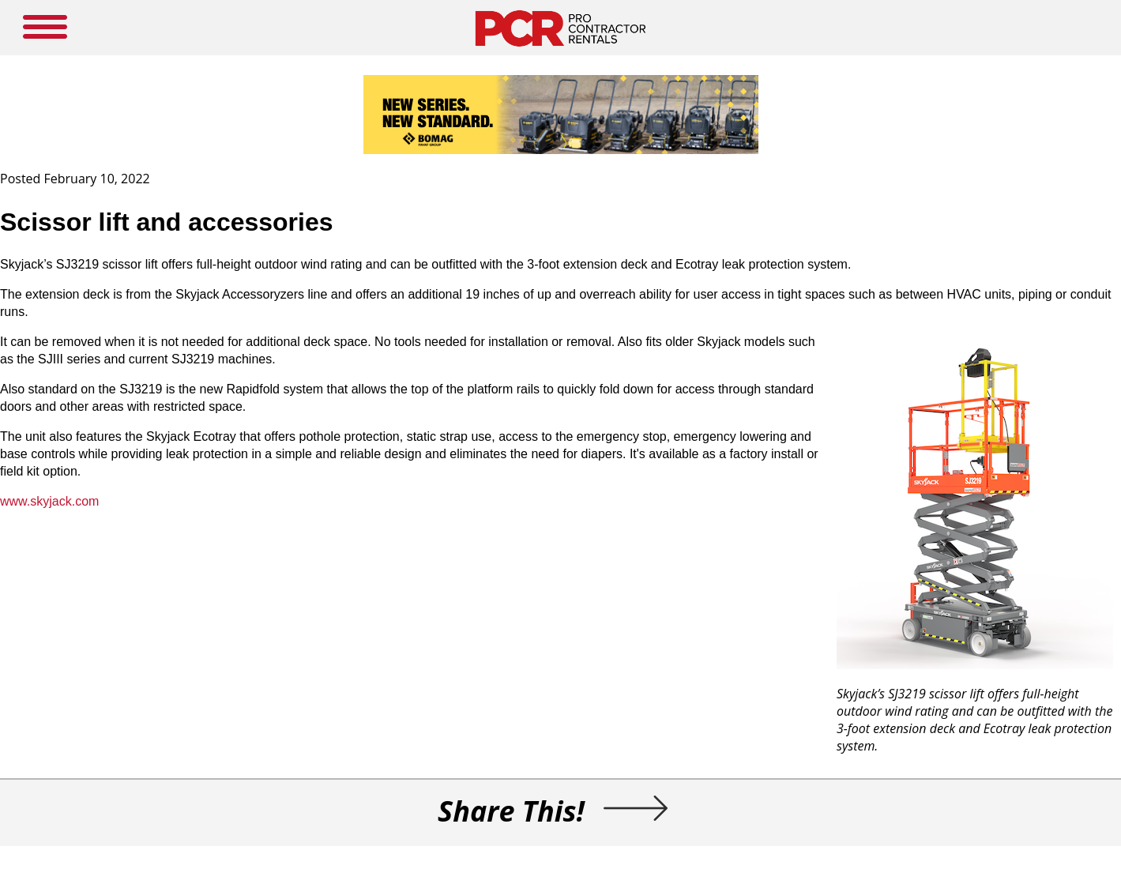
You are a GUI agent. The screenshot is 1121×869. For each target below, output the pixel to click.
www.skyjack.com (49, 501)
